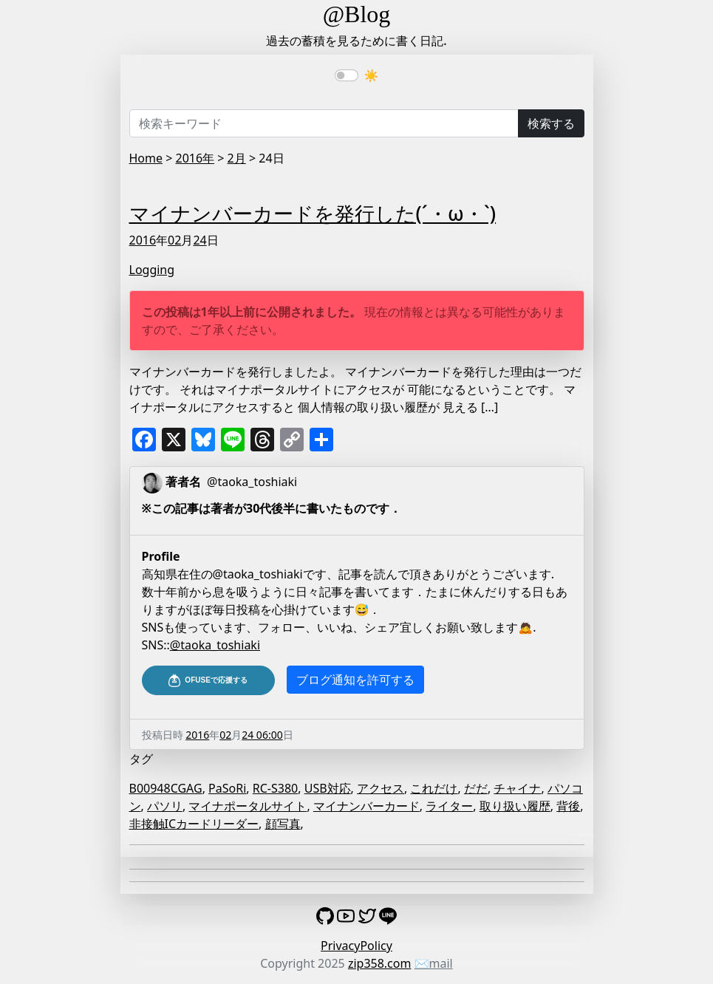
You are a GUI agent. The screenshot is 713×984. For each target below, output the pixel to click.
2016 (143, 240)
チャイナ (517, 788)
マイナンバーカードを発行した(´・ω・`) (313, 213)
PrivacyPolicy (356, 945)
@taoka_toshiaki (215, 645)
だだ (476, 788)
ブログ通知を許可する (355, 680)
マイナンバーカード (366, 806)
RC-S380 (275, 788)
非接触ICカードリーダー (194, 824)
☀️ (371, 75)
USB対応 (327, 788)
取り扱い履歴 (515, 806)
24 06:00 (262, 735)
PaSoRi (227, 788)
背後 (568, 806)
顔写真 (283, 824)
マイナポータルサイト (247, 806)
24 (199, 240)
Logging (152, 270)
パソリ (164, 806)
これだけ (433, 788)
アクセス (380, 788)
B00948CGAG (165, 788)
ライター (449, 806)
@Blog (357, 14)
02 (174, 240)
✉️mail (434, 963)
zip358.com (380, 963)
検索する (551, 123)
